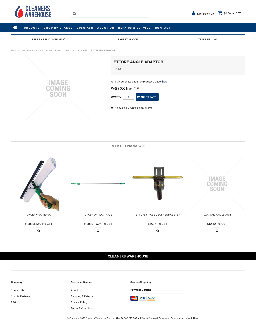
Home (15, 27)
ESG (13, 302)
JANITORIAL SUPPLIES (30, 50)
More (39, 231)
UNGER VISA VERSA (39, 214)
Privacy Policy (79, 302)
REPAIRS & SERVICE (134, 28)
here (164, 81)
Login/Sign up (205, 13)
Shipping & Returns (82, 296)
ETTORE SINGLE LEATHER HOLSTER (157, 214)
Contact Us (17, 290)
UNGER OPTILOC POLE (98, 214)
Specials (85, 28)
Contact (163, 28)
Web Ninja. (193, 318)
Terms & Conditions (82, 308)
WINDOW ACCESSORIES (76, 50)
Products (31, 28)
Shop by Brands (58, 28)
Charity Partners (20, 296)
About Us (105, 28)
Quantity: (116, 97)
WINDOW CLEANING (53, 50)
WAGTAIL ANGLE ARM (217, 214)
